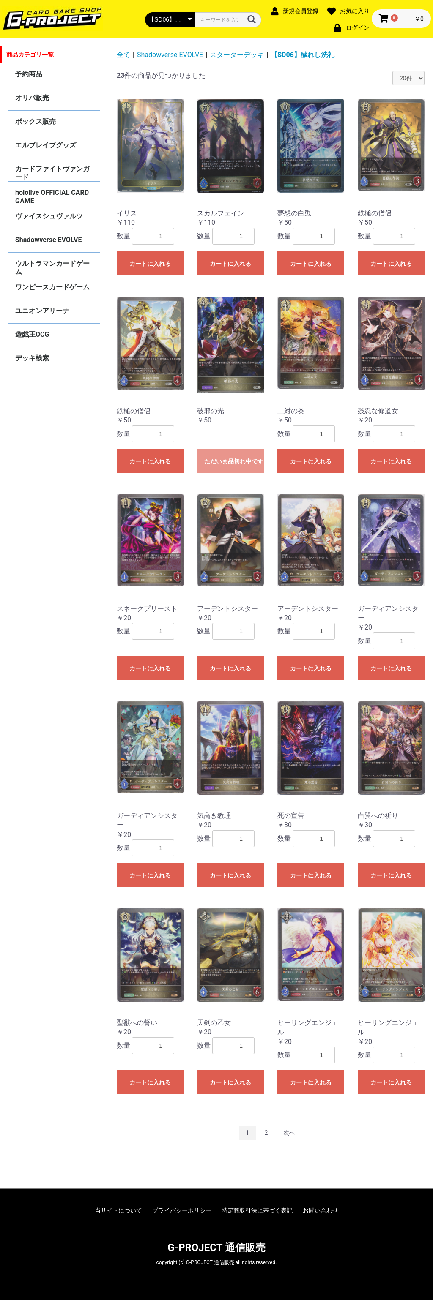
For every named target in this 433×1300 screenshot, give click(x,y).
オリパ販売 (32, 98)
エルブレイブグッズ (45, 145)
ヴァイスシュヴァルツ (49, 216)
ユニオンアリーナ (42, 311)
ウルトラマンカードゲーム (52, 267)
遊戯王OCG (32, 334)
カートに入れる (150, 263)
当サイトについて (118, 1210)
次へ (289, 1132)
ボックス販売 (35, 121)
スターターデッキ (237, 55)
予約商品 (28, 74)
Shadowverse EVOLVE (48, 240)
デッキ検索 (32, 358)
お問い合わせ (320, 1210)
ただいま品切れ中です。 (234, 461)
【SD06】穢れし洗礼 (302, 55)
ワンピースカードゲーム (52, 287)
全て (123, 55)
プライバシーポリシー (181, 1210)
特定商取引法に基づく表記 (257, 1210)
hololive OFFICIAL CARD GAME (52, 196)
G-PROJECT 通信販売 (216, 1248)
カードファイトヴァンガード (52, 173)
